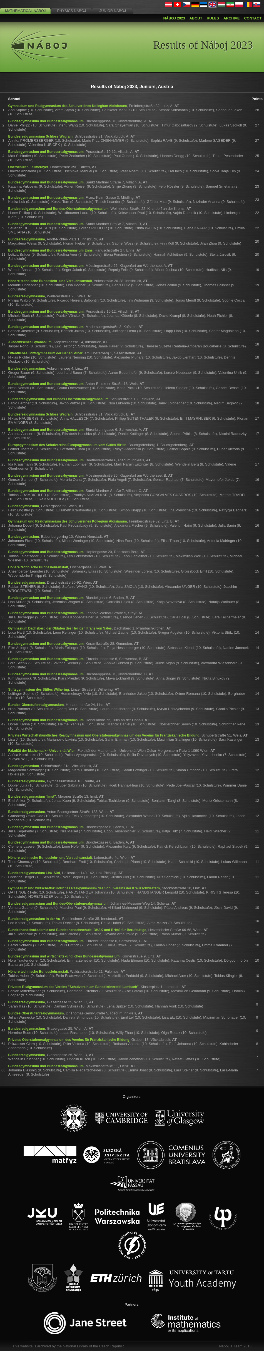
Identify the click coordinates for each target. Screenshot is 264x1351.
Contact (252, 18)
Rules (213, 18)
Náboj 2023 (174, 18)
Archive (231, 18)
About (196, 18)
